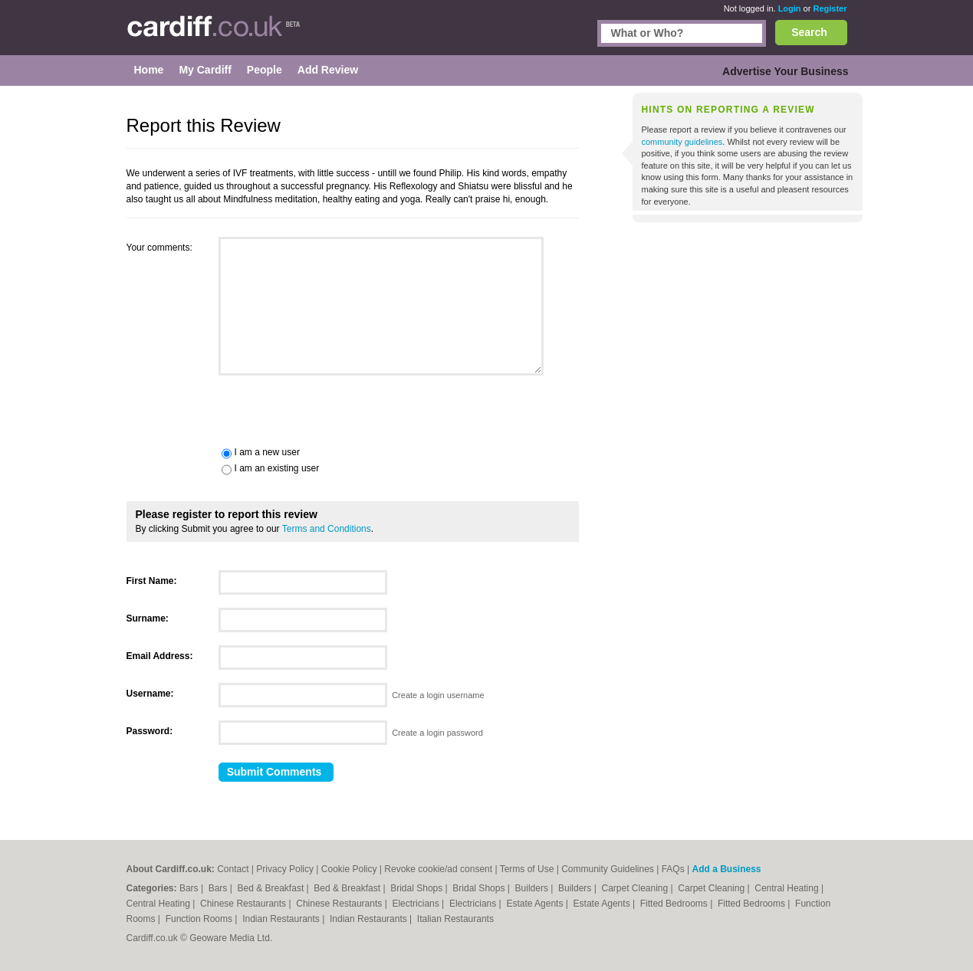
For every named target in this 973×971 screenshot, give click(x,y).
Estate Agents (535, 903)
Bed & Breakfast (272, 888)
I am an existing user (277, 468)
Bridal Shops (417, 888)
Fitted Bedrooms (675, 903)
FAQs (673, 869)
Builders (533, 888)
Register (829, 8)
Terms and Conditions (326, 528)
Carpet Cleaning (636, 888)
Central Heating (787, 888)
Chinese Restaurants (244, 903)
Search (809, 32)
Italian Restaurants (455, 919)
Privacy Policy (285, 869)
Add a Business (726, 869)
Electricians (417, 903)
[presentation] (243, 409)
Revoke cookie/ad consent (438, 869)
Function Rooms (200, 919)
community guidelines (682, 141)
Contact (232, 869)
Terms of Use (527, 869)
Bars (190, 888)
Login (789, 8)
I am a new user (267, 452)
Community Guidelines (607, 869)
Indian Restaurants (282, 919)
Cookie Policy (349, 869)
